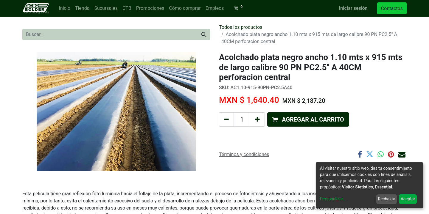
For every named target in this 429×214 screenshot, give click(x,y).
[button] (308, 119)
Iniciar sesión (353, 8)
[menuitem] (64, 8)
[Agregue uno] (257, 119)
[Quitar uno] (226, 119)
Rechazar (386, 198)
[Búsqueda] (204, 34)
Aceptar (408, 198)
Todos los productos (240, 27)
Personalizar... (333, 198)
